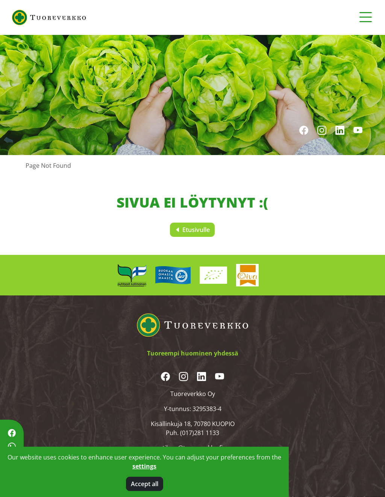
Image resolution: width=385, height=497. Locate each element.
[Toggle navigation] (365, 17)
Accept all (144, 484)
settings (144, 466)
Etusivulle (192, 230)
